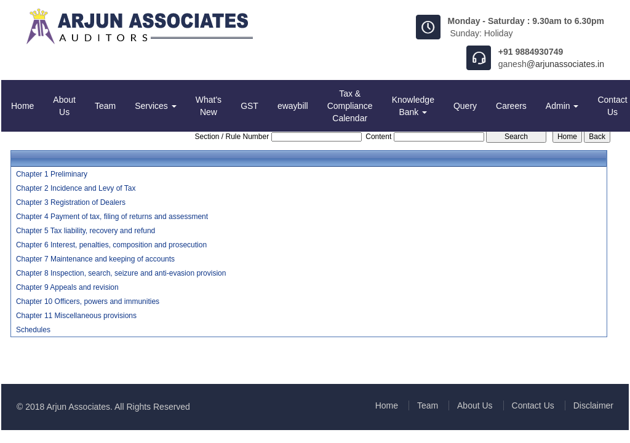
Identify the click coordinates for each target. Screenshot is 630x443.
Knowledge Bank (413, 106)
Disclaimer (593, 405)
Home (22, 106)
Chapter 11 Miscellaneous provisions (76, 315)
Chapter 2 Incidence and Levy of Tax (76, 188)
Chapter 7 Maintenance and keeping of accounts (95, 259)
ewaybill (292, 106)
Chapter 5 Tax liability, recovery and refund (85, 230)
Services (156, 106)
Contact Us (533, 405)
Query (465, 106)
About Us (64, 106)
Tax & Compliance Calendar (350, 106)
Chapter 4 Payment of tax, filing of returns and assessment (112, 216)
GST (249, 106)
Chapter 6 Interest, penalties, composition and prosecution (111, 245)
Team (105, 106)
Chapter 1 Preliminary (51, 174)
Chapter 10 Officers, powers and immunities (87, 301)
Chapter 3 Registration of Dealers (71, 202)
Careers (511, 106)
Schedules (33, 329)
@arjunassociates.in (565, 64)
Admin (562, 106)
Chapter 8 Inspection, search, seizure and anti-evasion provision (121, 273)
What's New (208, 106)
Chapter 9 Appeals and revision (67, 287)
